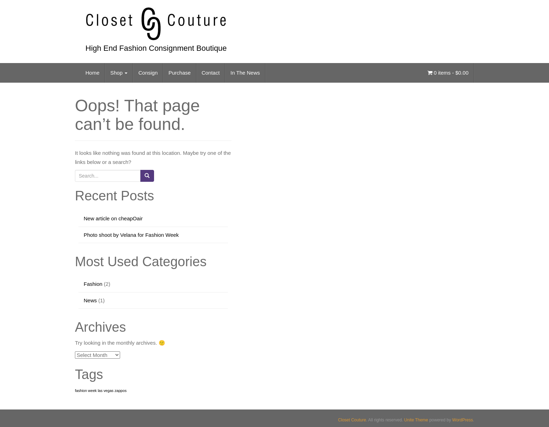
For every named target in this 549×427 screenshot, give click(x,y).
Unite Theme (416, 420)
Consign (148, 73)
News (90, 300)
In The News (245, 73)
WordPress (462, 420)
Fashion (93, 284)
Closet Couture (352, 420)
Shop (118, 73)
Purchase (179, 73)
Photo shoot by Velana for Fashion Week (131, 235)
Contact (211, 73)
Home (92, 73)
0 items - (448, 73)
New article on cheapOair (113, 218)
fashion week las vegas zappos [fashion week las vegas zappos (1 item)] (101, 390)
